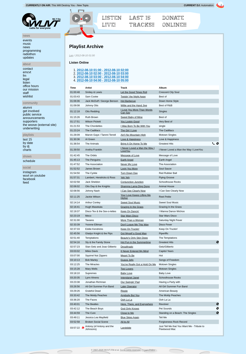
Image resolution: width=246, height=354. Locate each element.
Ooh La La (126, 299)
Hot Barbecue (128, 101)
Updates (28, 57)
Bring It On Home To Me (134, 143)
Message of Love (130, 155)
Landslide (126, 327)
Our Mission (31, 89)
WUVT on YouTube (34, 175)
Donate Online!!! (174, 21)
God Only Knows (130, 308)
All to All (125, 321)
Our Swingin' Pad (130, 282)
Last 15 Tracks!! (142, 21)
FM (24, 75)
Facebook (29, 179)
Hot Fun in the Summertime (136, 242)
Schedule (29, 161)
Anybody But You (130, 295)
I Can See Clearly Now (133, 190)
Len (71, 55)
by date (28, 143)
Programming (32, 50)
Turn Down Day (129, 173)
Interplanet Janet (130, 277)
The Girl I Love (129, 130)
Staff (26, 93)
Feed (26, 182)
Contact (28, 68)
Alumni (27, 107)
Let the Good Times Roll (134, 92)
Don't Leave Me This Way (135, 224)
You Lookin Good (130, 121)
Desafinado (127, 246)
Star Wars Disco (129, 215)
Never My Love (129, 164)
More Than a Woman (132, 220)
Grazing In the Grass (132, 206)
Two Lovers (127, 268)
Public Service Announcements (34, 116)
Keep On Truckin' (130, 229)
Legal (26, 79)
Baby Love (126, 273)
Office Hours (31, 86)
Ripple (124, 290)
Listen (26, 82)
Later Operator (129, 286)
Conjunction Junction (132, 181)
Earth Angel (127, 159)
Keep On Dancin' (130, 211)
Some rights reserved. (130, 350)
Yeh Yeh (125, 177)
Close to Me (127, 313)
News (26, 47)
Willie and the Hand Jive (134, 105)
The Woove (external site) (39, 124)
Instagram (29, 172)
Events (27, 40)
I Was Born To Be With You (135, 126)
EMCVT (27, 72)
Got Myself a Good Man (134, 233)
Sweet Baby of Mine (132, 117)
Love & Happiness (131, 139)
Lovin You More (129, 168)
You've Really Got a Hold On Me (138, 264)
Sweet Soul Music (130, 202)
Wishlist (28, 96)
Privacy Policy (148, 350)
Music (27, 43)
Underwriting (31, 128)
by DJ (26, 146)
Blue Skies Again (130, 317)
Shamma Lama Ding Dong (135, 186)
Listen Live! (112, 21)
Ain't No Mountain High (133, 134)
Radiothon (29, 54)
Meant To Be (128, 255)
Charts (27, 149)
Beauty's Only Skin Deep (134, 237)
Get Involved (31, 111)
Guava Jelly (127, 259)
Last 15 (27, 139)
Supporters (30, 121)
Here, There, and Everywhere (137, 304)
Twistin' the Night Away (133, 96)
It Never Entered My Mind (135, 251)
